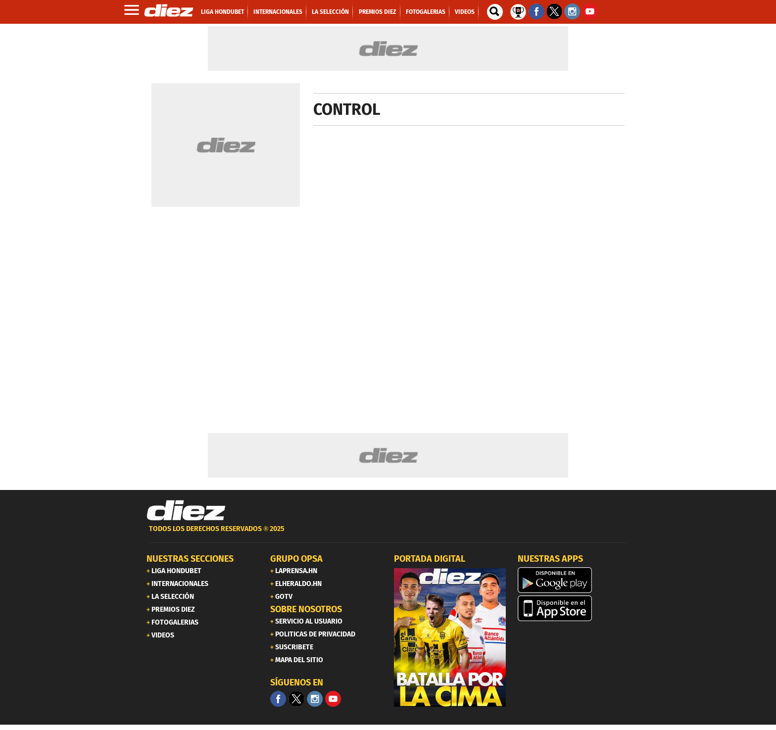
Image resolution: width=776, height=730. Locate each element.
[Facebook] (278, 698)
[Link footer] (186, 510)
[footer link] (388, 534)
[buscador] (495, 12)
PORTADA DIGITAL (429, 558)
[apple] (574, 608)
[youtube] (333, 698)
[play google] (574, 580)
